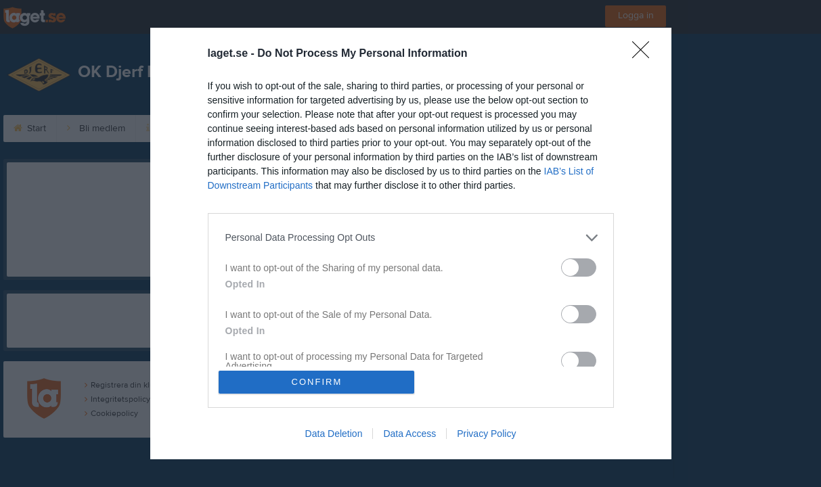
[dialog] (410, 243)
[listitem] (410, 237)
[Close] (645, 53)
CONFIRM (317, 382)
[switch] (578, 267)
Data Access (409, 434)
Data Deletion (334, 434)
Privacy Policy (486, 434)
